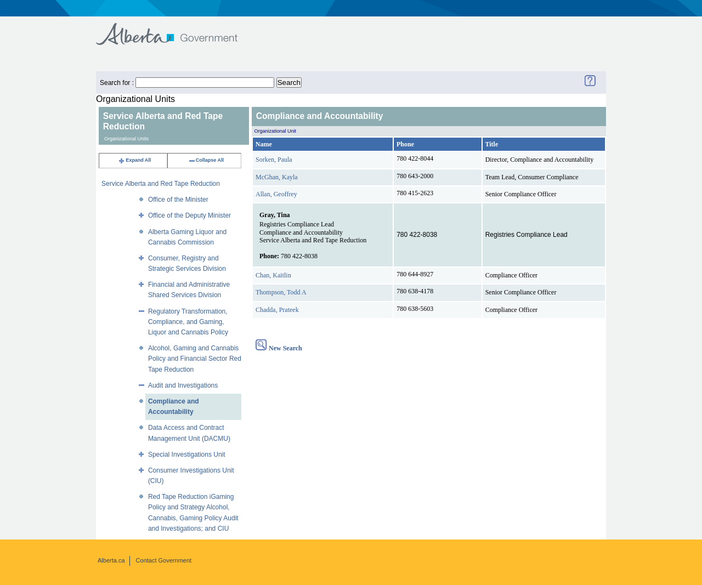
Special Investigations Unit (186, 454)
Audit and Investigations (183, 385)
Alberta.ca (111, 560)
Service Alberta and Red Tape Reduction (160, 184)
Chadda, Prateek (277, 310)
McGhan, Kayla (277, 177)
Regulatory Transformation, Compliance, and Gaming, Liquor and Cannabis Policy (188, 322)
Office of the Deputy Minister (189, 215)
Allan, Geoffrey (276, 194)
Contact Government (164, 560)
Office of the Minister (178, 199)
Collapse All (206, 160)
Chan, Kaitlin (273, 275)
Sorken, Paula (274, 159)
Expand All (134, 160)
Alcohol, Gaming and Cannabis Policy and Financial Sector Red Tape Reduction (194, 358)
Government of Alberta (175, 29)
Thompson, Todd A (281, 292)
